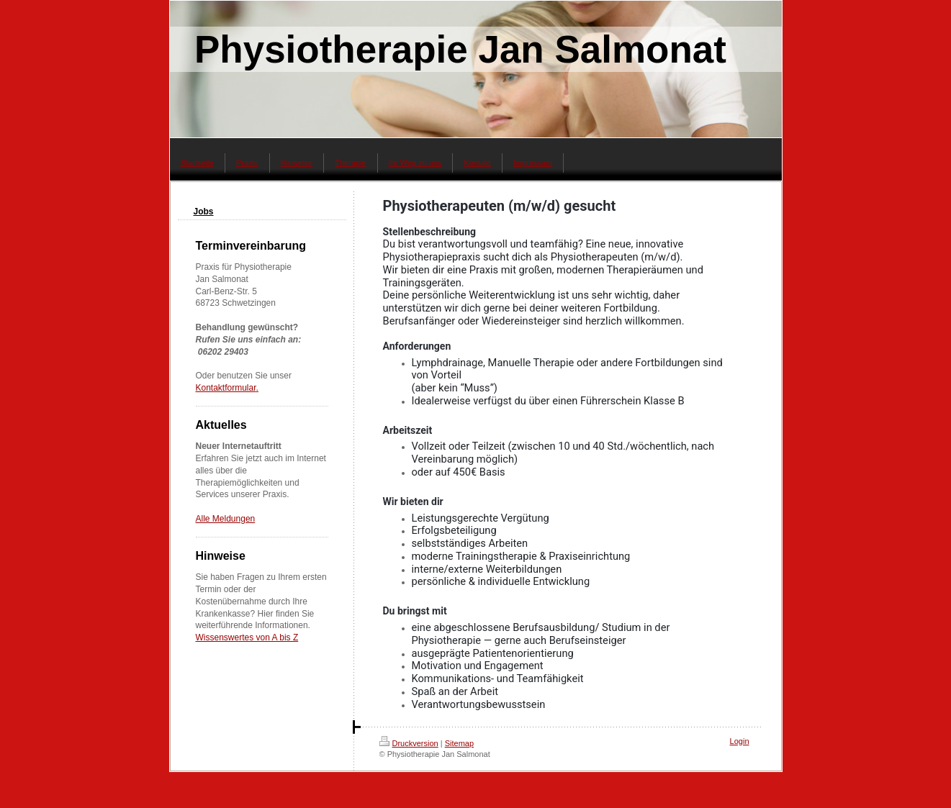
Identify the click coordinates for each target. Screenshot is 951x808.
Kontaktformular (226, 388)
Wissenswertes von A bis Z (247, 637)
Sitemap (459, 743)
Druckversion (408, 743)
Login (739, 741)
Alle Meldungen (226, 519)
